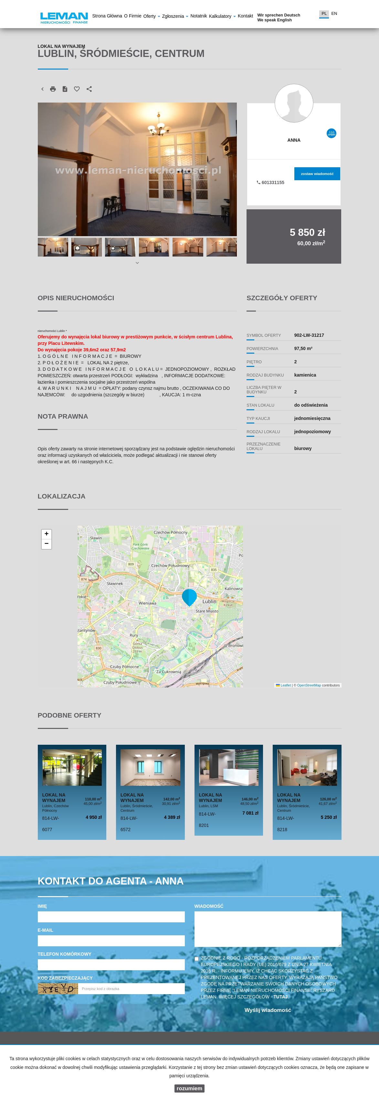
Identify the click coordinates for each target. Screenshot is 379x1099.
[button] (189, 597)
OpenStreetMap (309, 685)
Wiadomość (209, 906)
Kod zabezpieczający (65, 978)
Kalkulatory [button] (222, 17)
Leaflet (283, 685)
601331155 (270, 182)
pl (324, 13)
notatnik (198, 16)
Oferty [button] (151, 17)
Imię (42, 906)
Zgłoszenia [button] (175, 17)
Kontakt (245, 16)
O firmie (133, 16)
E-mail (45, 930)
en (334, 13)
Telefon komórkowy (64, 954)
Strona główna (107, 16)
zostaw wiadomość (317, 174)
